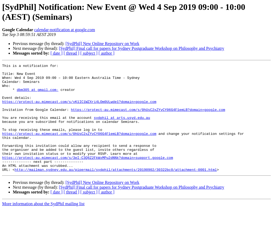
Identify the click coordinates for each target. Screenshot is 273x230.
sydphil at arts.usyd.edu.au (122, 128)
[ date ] (56, 53)
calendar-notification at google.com (64, 29)
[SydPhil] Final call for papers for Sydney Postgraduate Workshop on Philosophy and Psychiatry (141, 48)
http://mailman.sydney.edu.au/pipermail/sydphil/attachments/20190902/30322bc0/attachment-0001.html (116, 191)
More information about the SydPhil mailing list (43, 225)
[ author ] (107, 53)
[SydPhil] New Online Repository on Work (102, 43)
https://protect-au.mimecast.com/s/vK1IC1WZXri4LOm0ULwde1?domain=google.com (79, 109)
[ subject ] (89, 53)
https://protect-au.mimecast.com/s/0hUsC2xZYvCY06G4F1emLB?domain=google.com (148, 119)
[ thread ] (71, 53)
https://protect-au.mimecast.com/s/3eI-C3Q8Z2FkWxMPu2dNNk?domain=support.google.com (87, 176)
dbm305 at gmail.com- (37, 95)
